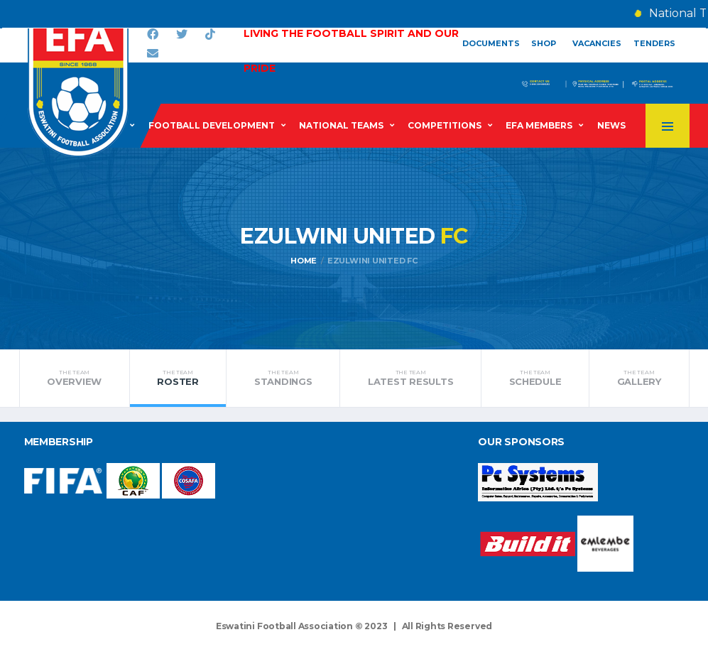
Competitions (444, 125)
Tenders (654, 43)
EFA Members (539, 125)
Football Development (211, 125)
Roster (178, 378)
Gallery (639, 378)
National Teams (341, 125)
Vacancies (596, 43)
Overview (73, 378)
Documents (491, 43)
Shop (543, 43)
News (611, 125)
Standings (283, 378)
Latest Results (410, 378)
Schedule (535, 378)
